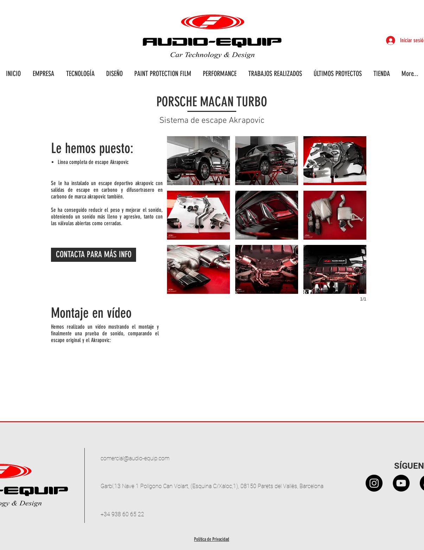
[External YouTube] (267, 363)
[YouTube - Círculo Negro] (401, 483)
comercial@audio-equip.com (135, 458)
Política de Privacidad (211, 539)
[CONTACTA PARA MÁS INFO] (93, 255)
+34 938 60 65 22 (122, 514)
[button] (198, 160)
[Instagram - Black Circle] (374, 483)
